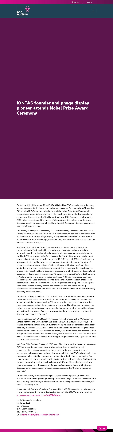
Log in (89, 2)
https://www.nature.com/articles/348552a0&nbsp (39, 395)
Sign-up (75, 2)
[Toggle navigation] (93, 11)
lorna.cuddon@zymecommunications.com (40, 415)
